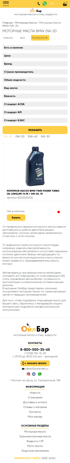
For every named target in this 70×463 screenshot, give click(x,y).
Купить (16, 217)
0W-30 (19, 136)
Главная (7, 22)
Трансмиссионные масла (35, 436)
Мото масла (35, 446)
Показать (35, 130)
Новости (35, 392)
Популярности (38, 38)
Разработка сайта (27, 458)
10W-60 (32, 136)
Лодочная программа (35, 450)
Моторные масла (26, 22)
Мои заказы (35, 416)
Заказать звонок (36, 363)
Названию (8, 38)
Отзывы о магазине (35, 407)
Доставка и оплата (35, 402)
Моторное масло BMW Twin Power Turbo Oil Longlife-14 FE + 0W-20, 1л (33, 192)
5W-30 (45, 136)
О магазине (35, 397)
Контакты (35, 411)
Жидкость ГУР (35, 441)
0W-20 (7, 136)
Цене (22, 38)
